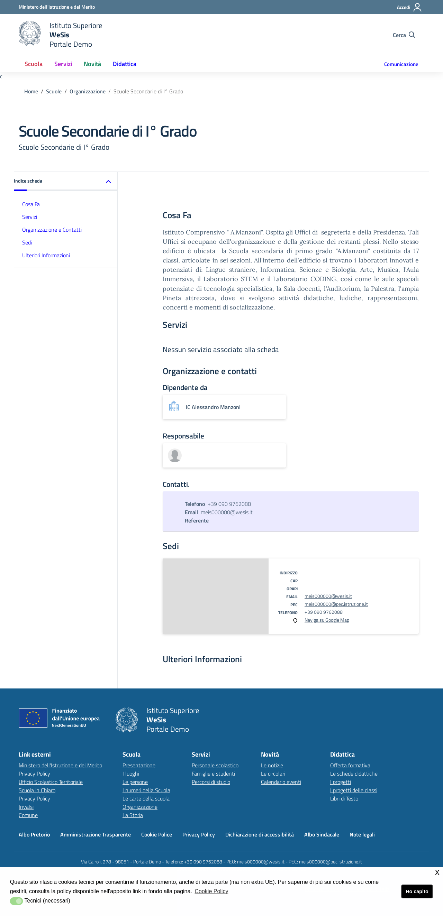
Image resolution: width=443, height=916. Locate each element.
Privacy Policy (34, 773)
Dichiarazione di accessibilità (259, 834)
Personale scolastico (215, 765)
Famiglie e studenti (213, 773)
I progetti (340, 782)
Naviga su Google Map (327, 619)
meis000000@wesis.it (328, 596)
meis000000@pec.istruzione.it (336, 604)
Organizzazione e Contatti (52, 229)
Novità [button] (92, 63)
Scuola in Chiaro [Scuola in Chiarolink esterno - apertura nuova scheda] (37, 790)
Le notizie (272, 765)
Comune (28, 815)
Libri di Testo (344, 798)
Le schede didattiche (354, 773)
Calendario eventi (281, 782)
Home (31, 91)
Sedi (27, 242)
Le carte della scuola (146, 798)
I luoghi (131, 773)
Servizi (29, 217)
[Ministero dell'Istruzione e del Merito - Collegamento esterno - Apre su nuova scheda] (57, 6)
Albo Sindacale (321, 834)
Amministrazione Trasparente (95, 834)
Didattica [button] (124, 63)
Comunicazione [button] (401, 64)
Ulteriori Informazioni (46, 255)
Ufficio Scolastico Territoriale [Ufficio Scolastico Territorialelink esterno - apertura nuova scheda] (51, 782)
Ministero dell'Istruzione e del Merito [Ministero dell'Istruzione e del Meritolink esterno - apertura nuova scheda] (60, 765)
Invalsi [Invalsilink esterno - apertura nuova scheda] (26, 807)
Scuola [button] (34, 63)
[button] (66, 181)
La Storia (133, 815)
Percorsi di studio (211, 782)
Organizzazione (88, 91)
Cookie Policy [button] (211, 891)
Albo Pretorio (34, 834)
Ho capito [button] (417, 891)
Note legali (362, 834)
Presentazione (139, 765)
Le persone (135, 782)
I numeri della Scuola (146, 790)
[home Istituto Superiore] (60, 35)
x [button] (437, 872)
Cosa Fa (31, 204)
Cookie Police (156, 834)
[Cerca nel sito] (404, 34)
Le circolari (273, 773)
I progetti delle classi (353, 790)
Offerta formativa (350, 765)
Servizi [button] (63, 63)
